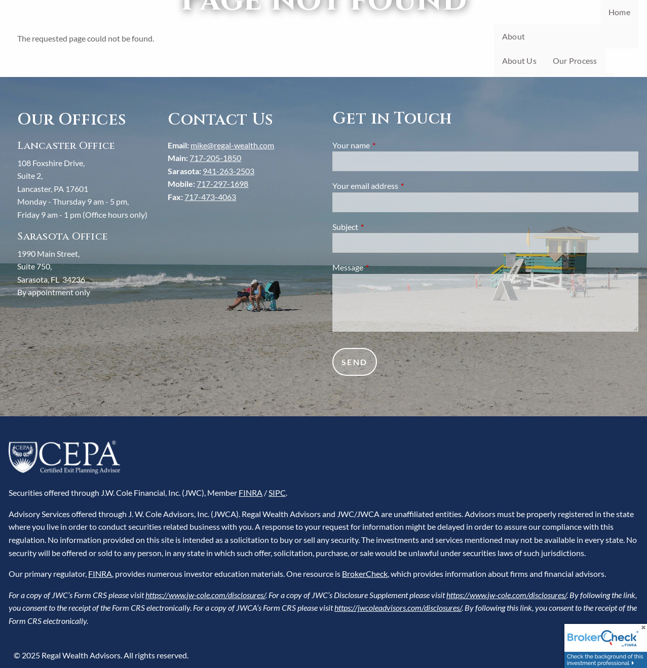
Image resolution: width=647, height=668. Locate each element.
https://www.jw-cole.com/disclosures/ (205, 595)
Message (384, 267)
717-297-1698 (222, 183)
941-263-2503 (228, 171)
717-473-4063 (210, 197)
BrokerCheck (365, 573)
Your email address (401, 185)
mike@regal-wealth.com (232, 145)
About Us (519, 60)
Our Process (575, 60)
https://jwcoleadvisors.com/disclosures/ (398, 607)
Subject (381, 226)
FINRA (250, 492)
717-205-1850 (215, 158)
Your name (387, 145)
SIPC (277, 492)
